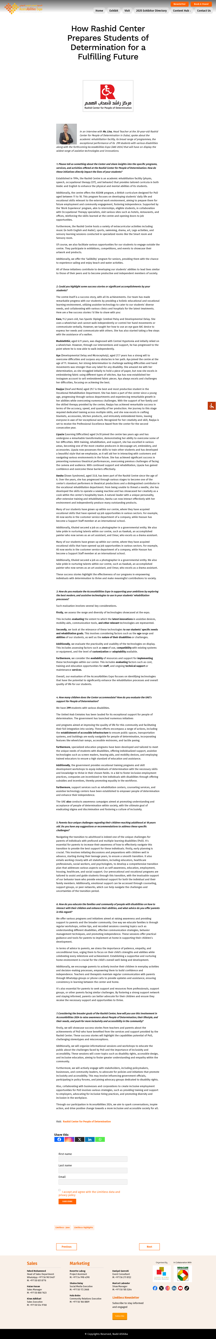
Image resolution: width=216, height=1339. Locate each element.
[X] (79, 1139)
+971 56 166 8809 (81, 1302)
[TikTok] (186, 1288)
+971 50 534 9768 (38, 1305)
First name (65, 1154)
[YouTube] (180, 1288)
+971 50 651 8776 (38, 1280)
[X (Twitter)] (161, 1288)
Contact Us (204, 10)
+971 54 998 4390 (81, 1277)
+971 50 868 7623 (38, 1292)
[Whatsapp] (100, 1139)
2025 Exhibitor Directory (151, 10)
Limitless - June (63, 1227)
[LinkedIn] (174, 1288)
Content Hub (181, 10)
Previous (66, 1246)
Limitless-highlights (83, 1227)
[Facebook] (59, 1139)
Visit (127, 10)
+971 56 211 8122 (123, 1277)
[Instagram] (69, 1139)
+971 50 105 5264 (123, 1289)
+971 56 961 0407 (46, 1277)
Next (149, 1246)
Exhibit (113, 10)
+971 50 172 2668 (81, 1289)
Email (62, 1177)
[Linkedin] (90, 1139)
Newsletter (180, 4)
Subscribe (119, 1316)
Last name (65, 1165)
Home (99, 10)
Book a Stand (201, 4)
